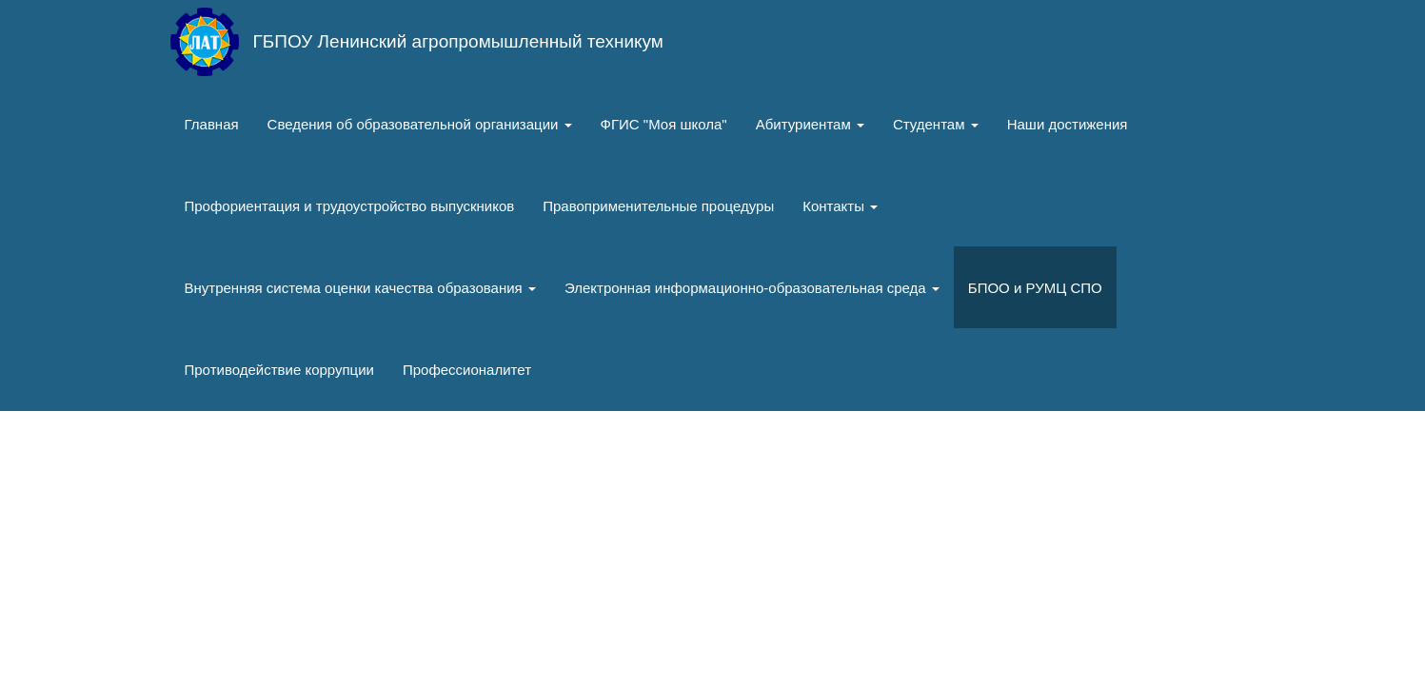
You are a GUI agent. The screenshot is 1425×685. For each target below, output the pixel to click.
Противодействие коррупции (279, 370)
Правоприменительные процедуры (658, 206)
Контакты (840, 206)
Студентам (936, 124)
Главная (212, 124)
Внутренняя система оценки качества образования (360, 288)
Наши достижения (1067, 124)
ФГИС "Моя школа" (664, 124)
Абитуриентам (810, 124)
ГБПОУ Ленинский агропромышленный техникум (458, 41)
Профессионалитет (467, 370)
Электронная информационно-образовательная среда (752, 288)
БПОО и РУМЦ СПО (1035, 288)
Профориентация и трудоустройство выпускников (350, 206)
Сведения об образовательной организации (419, 124)
